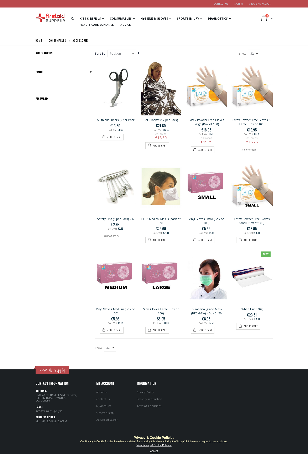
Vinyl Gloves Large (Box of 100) (161, 311)
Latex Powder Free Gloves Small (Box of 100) (252, 221)
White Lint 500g (251, 309)
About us (102, 392)
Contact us (103, 399)
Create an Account (261, 3)
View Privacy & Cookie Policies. (154, 445)
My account (103, 406)
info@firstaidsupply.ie (49, 411)
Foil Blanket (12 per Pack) (161, 120)
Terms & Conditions (149, 406)
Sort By (100, 53)
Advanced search (107, 419)
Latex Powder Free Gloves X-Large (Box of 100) (251, 122)
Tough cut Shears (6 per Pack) (115, 120)
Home (39, 40)
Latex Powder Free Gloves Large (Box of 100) (206, 122)
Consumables (58, 40)
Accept (154, 451)
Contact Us (221, 3)
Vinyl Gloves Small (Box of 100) (206, 221)
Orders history (105, 413)
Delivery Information (149, 399)
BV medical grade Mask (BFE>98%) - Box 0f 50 (206, 311)
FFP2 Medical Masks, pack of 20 (161, 221)
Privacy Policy (145, 392)
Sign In (238, 3)
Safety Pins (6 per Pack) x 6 (115, 219)
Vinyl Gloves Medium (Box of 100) (115, 311)
